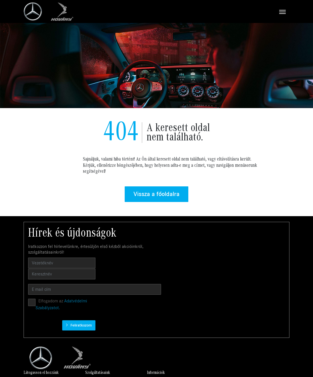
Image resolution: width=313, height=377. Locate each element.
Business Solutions (158, 299)
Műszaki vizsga (155, 317)
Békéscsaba (255, 311)
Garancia (150, 305)
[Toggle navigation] (181, 11)
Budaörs (251, 299)
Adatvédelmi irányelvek (213, 305)
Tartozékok (152, 336)
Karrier (199, 299)
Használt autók (104, 305)
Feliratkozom (270, 262)
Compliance (203, 311)
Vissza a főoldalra (156, 194)
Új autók (99, 299)
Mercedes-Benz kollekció (163, 330)
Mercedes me (154, 324)
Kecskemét (254, 305)
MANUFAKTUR (155, 342)
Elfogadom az (193, 263)
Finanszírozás (154, 311)
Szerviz (98, 311)
